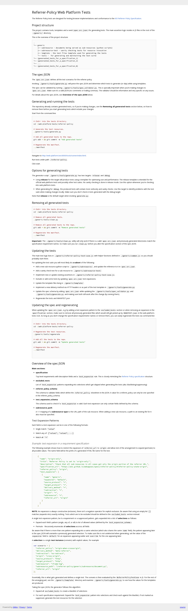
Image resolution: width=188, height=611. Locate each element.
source (182, 607)
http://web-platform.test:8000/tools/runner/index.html (64, 155)
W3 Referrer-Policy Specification (128, 18)
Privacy (22, 607)
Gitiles (15, 607)
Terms (29, 607)
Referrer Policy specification (133, 376)
